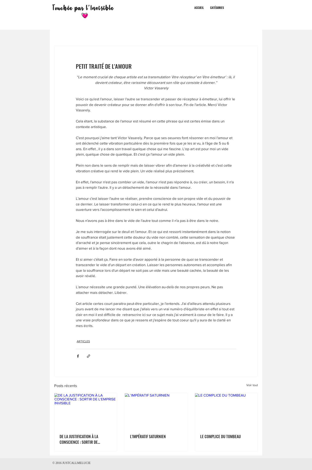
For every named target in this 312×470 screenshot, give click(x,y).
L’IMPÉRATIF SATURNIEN (148, 436)
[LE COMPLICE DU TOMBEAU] (226, 410)
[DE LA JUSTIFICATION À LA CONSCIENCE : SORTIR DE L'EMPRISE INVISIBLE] (85, 410)
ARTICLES (83, 341)
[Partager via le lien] (88, 356)
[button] (217, 7)
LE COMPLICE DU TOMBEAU (220, 436)
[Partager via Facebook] (78, 356)
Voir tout (252, 385)
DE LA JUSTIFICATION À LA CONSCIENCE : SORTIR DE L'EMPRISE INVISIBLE (79, 439)
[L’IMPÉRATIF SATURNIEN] (156, 410)
